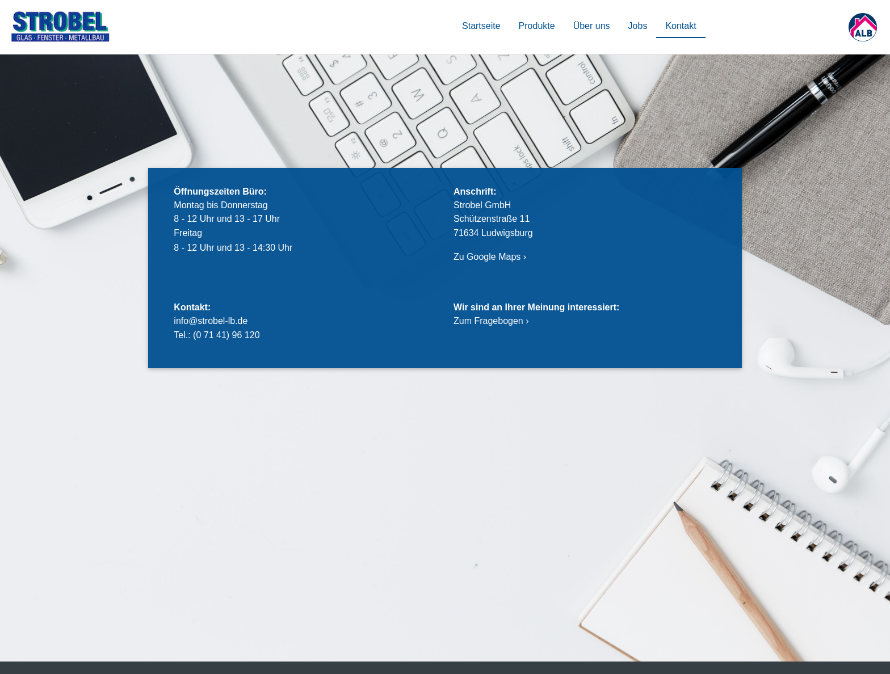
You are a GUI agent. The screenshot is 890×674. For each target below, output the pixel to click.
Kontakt (680, 26)
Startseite (481, 26)
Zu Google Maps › (490, 257)
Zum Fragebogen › (491, 321)
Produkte (537, 26)
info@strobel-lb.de (210, 321)
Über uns (591, 26)
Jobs (638, 26)
